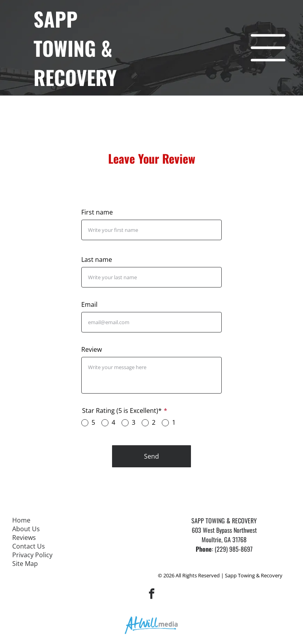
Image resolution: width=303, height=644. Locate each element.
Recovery (75, 76)
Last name (96, 259)
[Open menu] (268, 47)
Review (91, 349)
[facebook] (151, 595)
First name (97, 212)
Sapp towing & (73, 33)
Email (89, 304)
